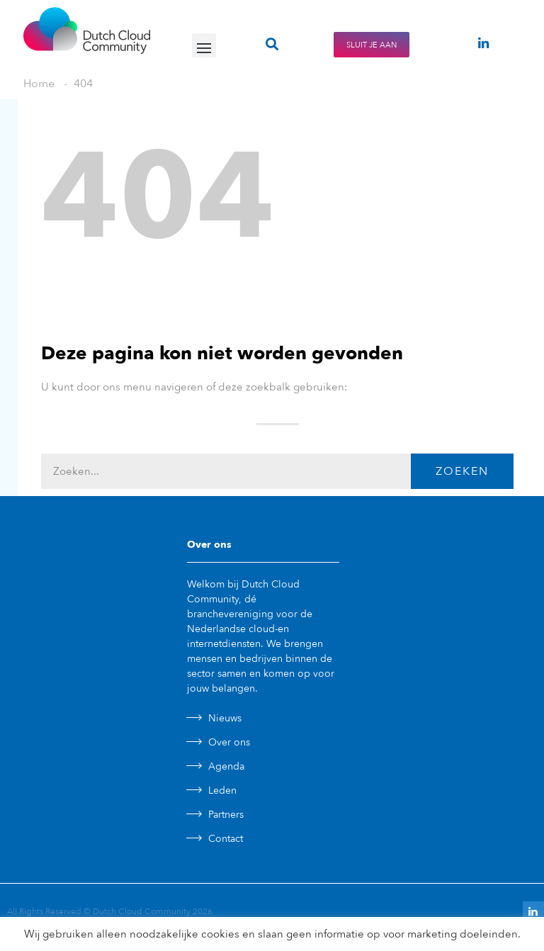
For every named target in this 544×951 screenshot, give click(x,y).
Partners (226, 814)
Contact (225, 838)
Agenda (226, 766)
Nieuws (225, 718)
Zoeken (462, 471)
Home (39, 83)
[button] (204, 45)
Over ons (229, 742)
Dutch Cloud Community (142, 911)
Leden (222, 790)
